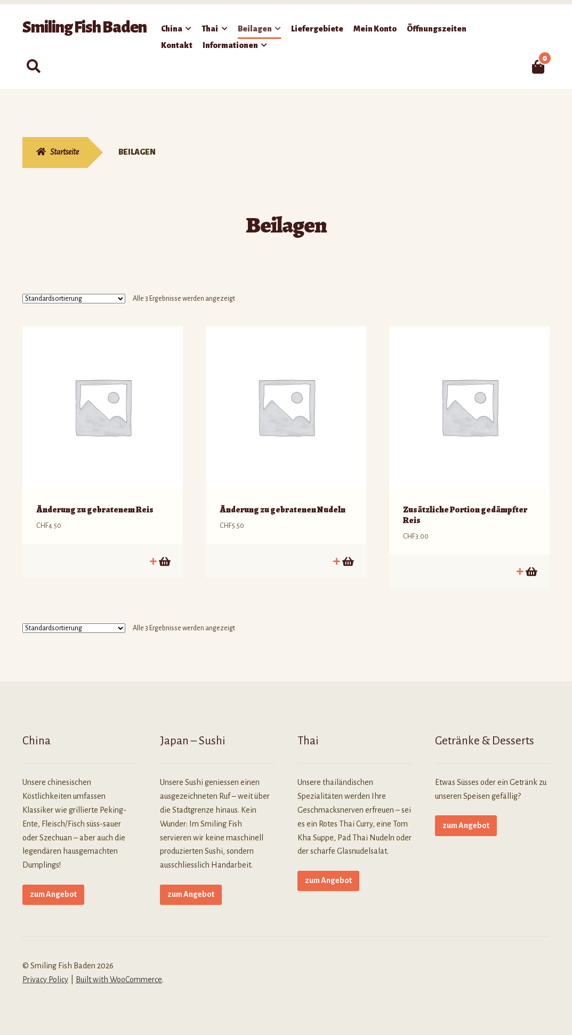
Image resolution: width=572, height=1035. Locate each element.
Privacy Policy (45, 973)
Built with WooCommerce (119, 973)
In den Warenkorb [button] (164, 555)
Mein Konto (375, 29)
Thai (210, 29)
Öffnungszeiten (436, 29)
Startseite (64, 152)
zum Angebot (53, 888)
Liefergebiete (317, 29)
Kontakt (176, 45)
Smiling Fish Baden (84, 27)
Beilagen (255, 29)
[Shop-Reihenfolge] (73, 298)
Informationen (230, 45)
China (171, 29)
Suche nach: (33, 66)
